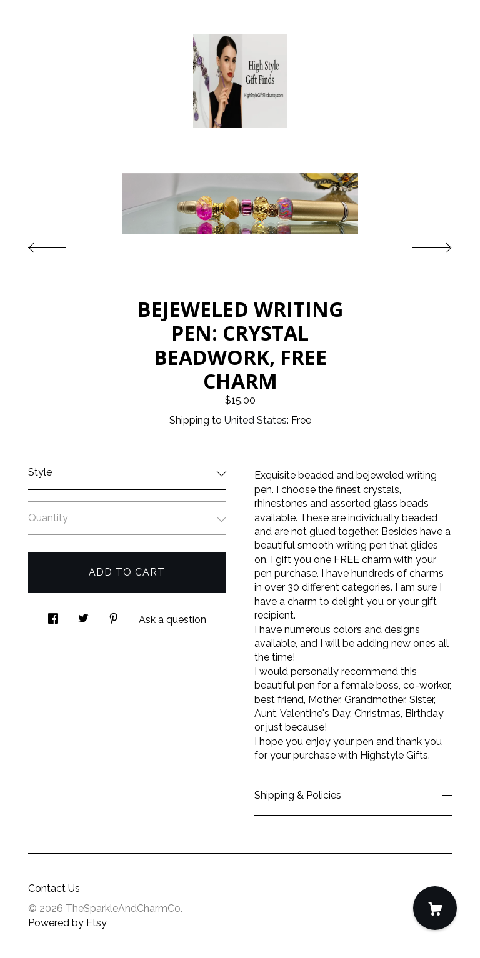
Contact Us (54, 888)
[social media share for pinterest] (114, 615)
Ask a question (172, 620)
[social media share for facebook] (53, 615)
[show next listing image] (420, 244)
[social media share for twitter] (83, 615)
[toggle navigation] (444, 81)
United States (255, 420)
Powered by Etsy (67, 923)
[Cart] (435, 908)
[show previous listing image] (59, 244)
